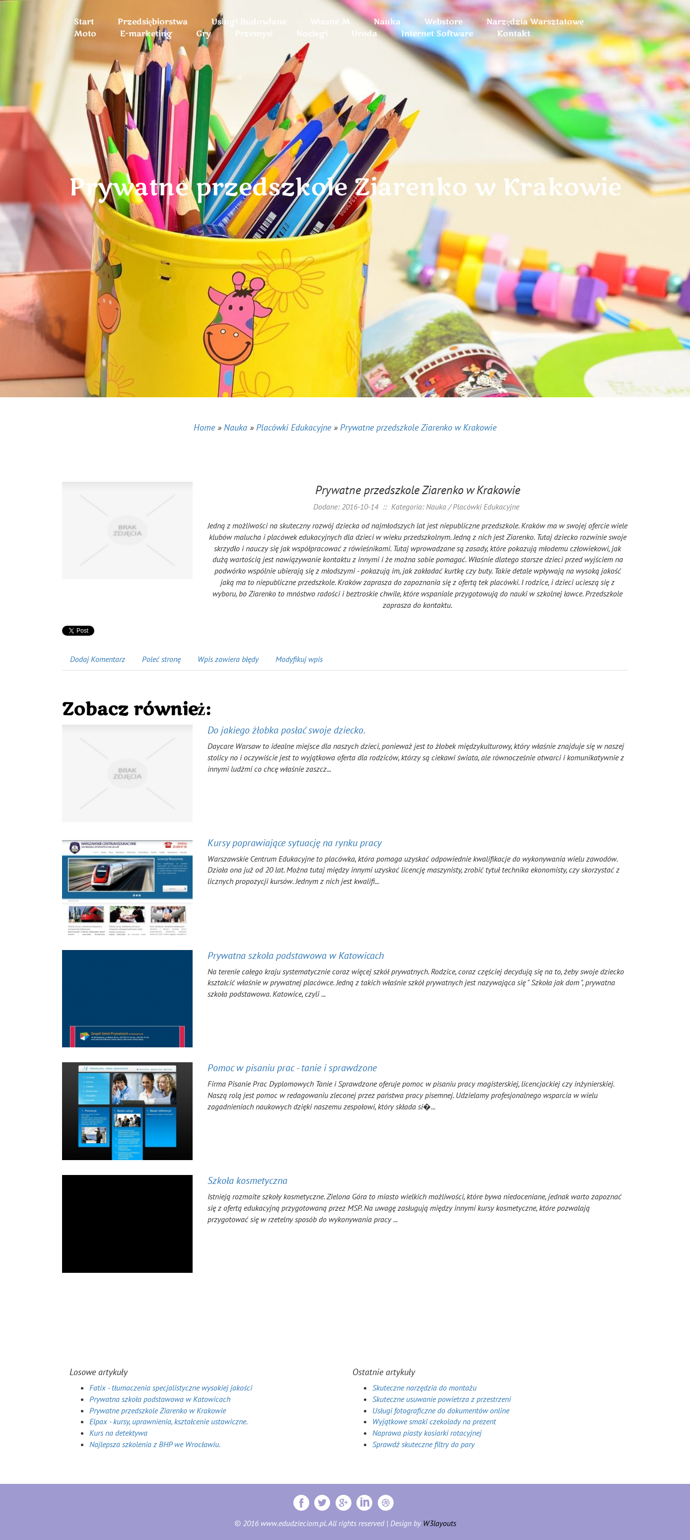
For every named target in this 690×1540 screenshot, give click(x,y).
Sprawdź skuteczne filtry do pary (423, 1444)
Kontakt (513, 33)
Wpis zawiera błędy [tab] (228, 659)
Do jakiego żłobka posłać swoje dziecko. (286, 730)
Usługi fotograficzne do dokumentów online (440, 1410)
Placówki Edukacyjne (293, 427)
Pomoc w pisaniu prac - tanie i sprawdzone (292, 1067)
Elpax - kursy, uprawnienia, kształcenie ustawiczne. (168, 1421)
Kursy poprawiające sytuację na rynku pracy (294, 842)
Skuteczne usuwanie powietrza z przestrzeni (441, 1399)
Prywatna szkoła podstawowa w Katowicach (295, 955)
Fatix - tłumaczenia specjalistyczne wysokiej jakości (170, 1388)
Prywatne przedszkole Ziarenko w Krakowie (418, 427)
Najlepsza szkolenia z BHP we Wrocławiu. (154, 1444)
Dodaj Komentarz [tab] (97, 659)
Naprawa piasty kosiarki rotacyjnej (427, 1433)
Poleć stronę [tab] (161, 659)
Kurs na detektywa (118, 1433)
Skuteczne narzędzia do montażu (424, 1388)
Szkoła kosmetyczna (247, 1180)
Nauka (235, 427)
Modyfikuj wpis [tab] (299, 659)
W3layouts (439, 1523)
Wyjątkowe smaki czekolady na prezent (434, 1421)
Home (204, 427)
